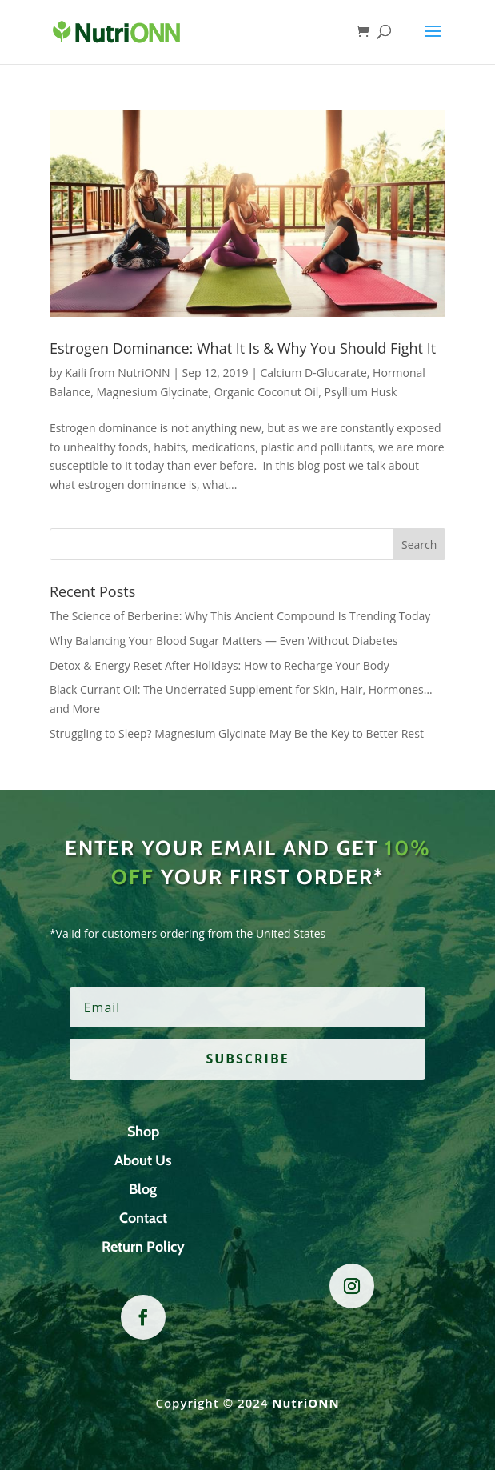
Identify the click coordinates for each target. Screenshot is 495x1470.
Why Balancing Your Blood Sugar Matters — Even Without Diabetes (224, 640)
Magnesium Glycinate (152, 391)
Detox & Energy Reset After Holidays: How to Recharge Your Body (219, 665)
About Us (143, 1160)
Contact (143, 1218)
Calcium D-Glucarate (313, 372)
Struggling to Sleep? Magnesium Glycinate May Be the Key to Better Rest (237, 733)
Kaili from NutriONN (117, 372)
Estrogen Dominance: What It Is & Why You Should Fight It (243, 348)
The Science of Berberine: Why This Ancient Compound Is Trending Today (240, 615)
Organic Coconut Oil (266, 391)
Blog (143, 1189)
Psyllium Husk (361, 391)
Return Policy (143, 1247)
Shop (143, 1131)
